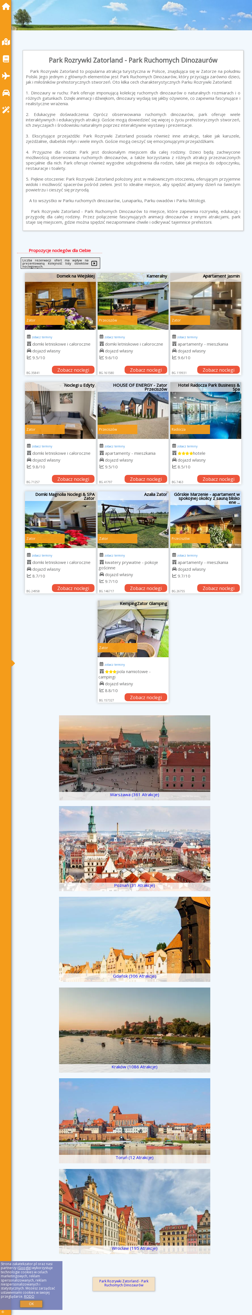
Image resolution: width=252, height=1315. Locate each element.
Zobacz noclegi (73, 370)
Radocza (179, 429)
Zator (30, 320)
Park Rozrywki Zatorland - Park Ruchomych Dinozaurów (123, 1283)
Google (24, 1267)
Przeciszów (108, 320)
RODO (29, 1296)
